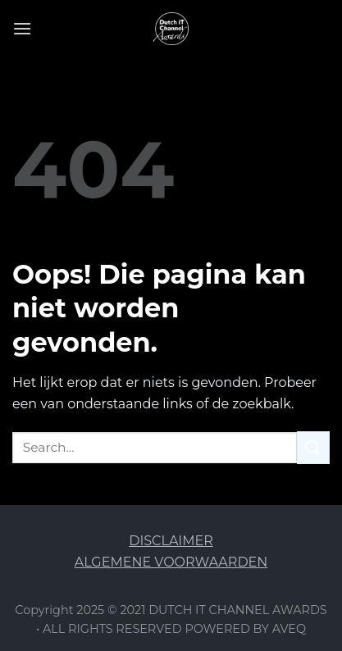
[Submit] (313, 447)
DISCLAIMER (171, 541)
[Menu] (22, 28)
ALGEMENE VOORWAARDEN (171, 562)
